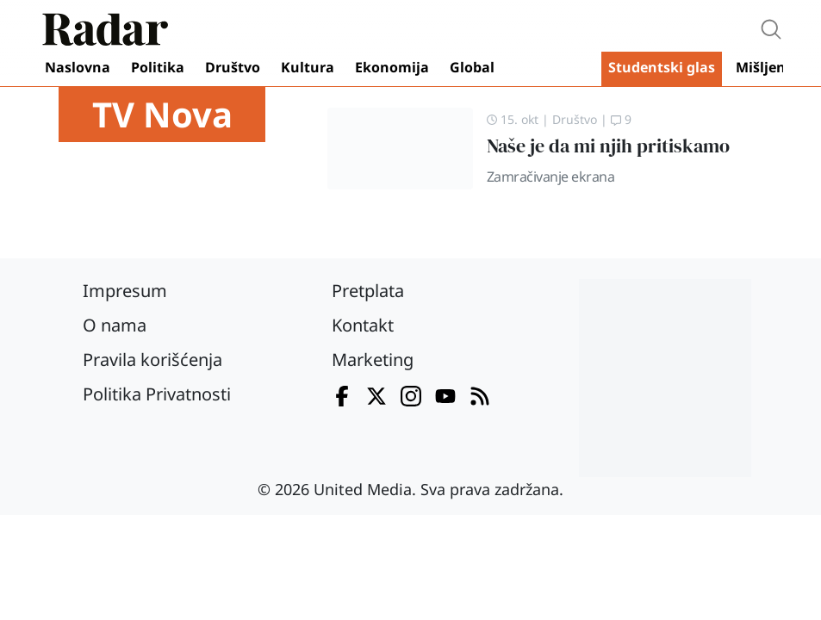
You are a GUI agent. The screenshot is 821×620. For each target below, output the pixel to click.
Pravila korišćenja (152, 359)
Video (551, 69)
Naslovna (77, 67)
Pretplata (368, 290)
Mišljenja (767, 67)
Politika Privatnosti (157, 394)
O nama (114, 325)
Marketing (373, 359)
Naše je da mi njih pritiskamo (608, 146)
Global (472, 67)
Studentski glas (661, 67)
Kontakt (363, 325)
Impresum (125, 290)
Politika (157, 67)
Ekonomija (392, 67)
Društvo (232, 67)
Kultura (307, 67)
